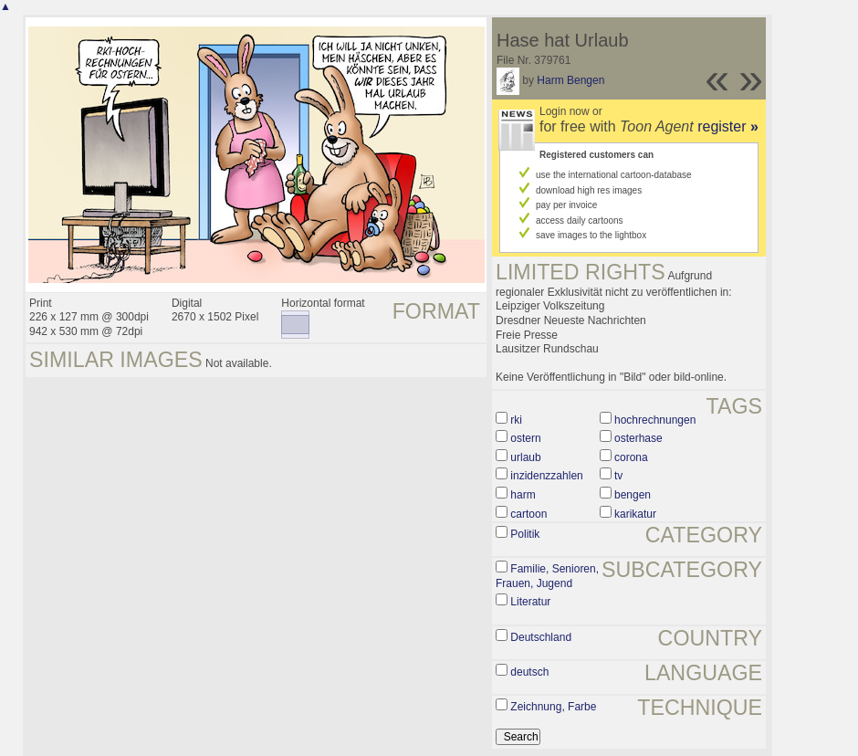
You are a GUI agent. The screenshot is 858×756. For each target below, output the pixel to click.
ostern (525, 438)
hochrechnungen (655, 420)
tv (618, 475)
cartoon (528, 514)
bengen (632, 494)
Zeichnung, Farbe (553, 706)
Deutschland (540, 637)
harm (522, 494)
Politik (524, 534)
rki (516, 420)
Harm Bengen (570, 80)
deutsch (529, 672)
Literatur (530, 601)
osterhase (638, 438)
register (728, 126)
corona (631, 457)
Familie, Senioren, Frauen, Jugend (547, 576)
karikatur (635, 514)
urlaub (525, 457)
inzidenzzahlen (546, 475)
